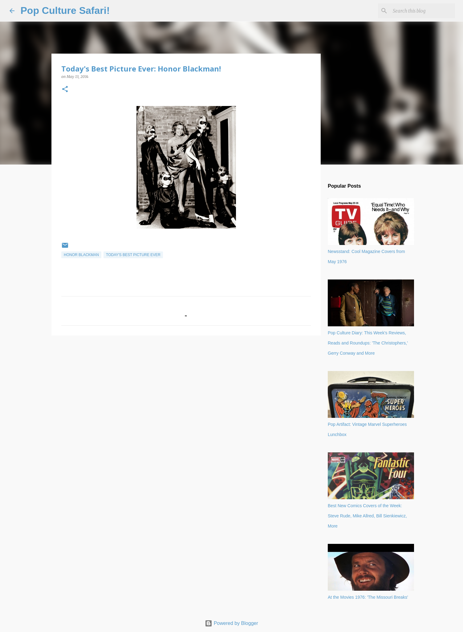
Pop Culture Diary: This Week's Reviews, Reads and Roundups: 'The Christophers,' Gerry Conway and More (368, 343)
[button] (65, 89)
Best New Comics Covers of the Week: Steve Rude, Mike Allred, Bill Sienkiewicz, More (367, 515)
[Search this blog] (422, 10)
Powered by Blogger (231, 623)
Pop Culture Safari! (65, 10)
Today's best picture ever (133, 255)
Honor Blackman (81, 255)
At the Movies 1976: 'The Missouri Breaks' (368, 597)
